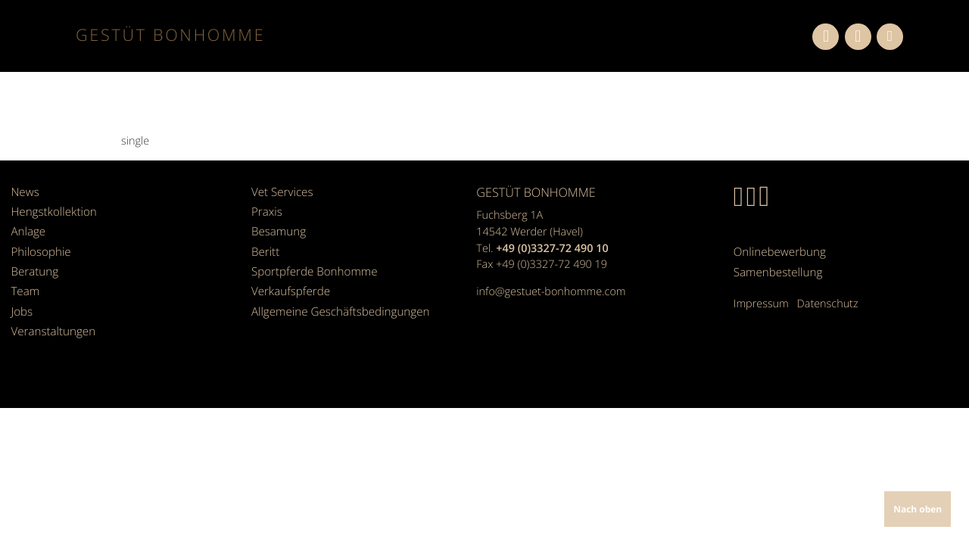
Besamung (277, 221)
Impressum (761, 295)
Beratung (33, 253)
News (24, 190)
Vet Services (280, 190)
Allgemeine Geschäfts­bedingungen (335, 285)
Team (24, 269)
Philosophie (39, 237)
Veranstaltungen (51, 301)
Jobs (21, 285)
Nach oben (919, 510)
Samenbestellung (776, 264)
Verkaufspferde (288, 269)
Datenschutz (827, 295)
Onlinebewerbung (777, 248)
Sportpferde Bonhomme (311, 253)
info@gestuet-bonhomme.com (550, 292)
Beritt (264, 237)
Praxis (266, 205)
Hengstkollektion (51, 205)
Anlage (27, 221)
